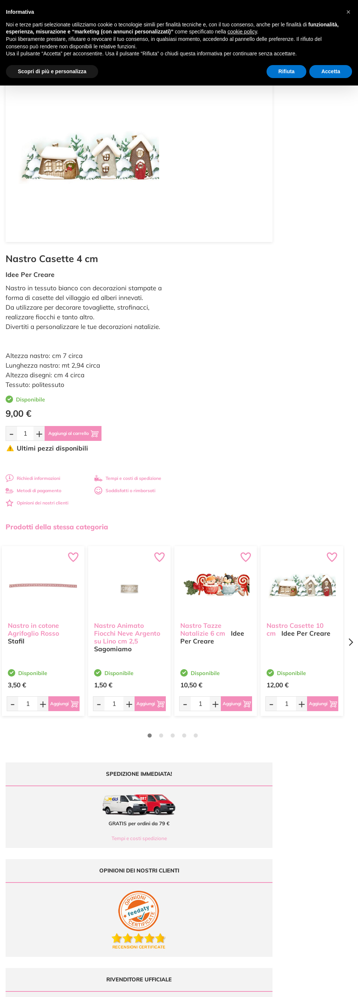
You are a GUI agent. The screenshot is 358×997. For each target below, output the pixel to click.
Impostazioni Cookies (296, 854)
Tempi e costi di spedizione (308, 292)
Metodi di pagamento (214, 304)
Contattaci (195, 854)
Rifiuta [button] (286, 71)
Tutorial (192, 833)
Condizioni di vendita (295, 840)
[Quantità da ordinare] (205, 247)
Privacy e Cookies (292, 847)
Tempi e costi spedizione (88, 652)
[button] (348, 12)
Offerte (192, 825)
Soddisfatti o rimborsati (305, 304)
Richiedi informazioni (213, 292)
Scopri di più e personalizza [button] (52, 71)
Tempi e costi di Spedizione (302, 833)
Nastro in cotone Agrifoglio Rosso (33, 439)
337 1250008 (119, 865)
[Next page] (350, 456)
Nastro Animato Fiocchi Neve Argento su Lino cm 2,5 (127, 443)
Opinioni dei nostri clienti (217, 316)
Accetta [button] (330, 71)
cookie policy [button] (242, 32)
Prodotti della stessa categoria (57, 340)
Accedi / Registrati (203, 847)
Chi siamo (195, 840)
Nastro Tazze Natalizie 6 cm (202, 439)
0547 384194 (119, 843)
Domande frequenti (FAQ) (300, 818)
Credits (281, 987)
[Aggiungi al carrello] (261, 247)
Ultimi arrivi (196, 818)
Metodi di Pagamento (296, 825)
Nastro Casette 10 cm (295, 439)
